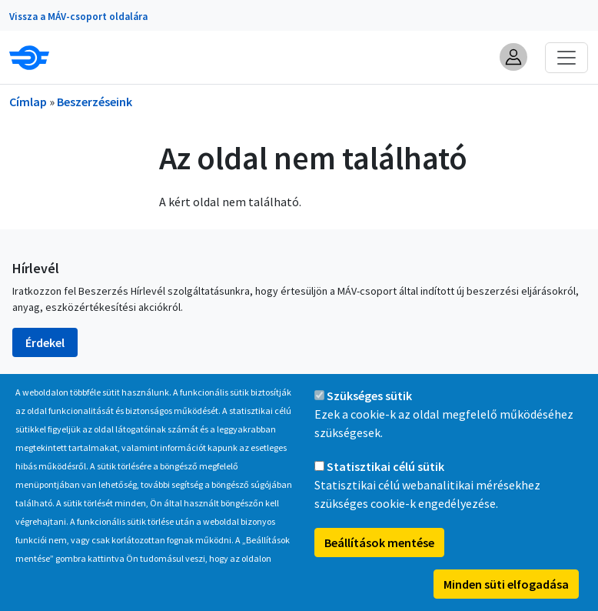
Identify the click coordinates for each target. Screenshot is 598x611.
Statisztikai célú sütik (385, 475)
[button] (513, 57)
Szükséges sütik (369, 404)
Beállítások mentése (379, 551)
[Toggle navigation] (566, 57)
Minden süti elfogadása (506, 593)
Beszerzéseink (94, 101)
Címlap (28, 101)
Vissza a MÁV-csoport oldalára (78, 16)
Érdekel (45, 342)
